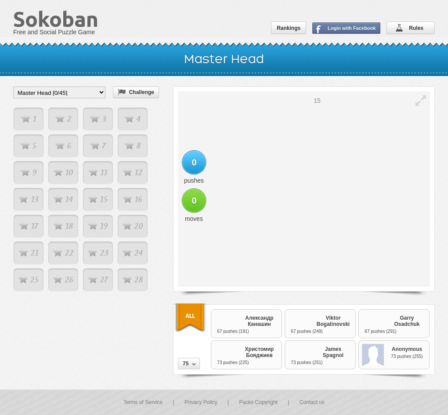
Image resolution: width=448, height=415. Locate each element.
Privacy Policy (200, 402)
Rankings (288, 28)
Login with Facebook (352, 28)
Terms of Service (143, 402)
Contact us (312, 402)
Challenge (141, 92)
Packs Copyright (258, 402)
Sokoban (55, 19)
